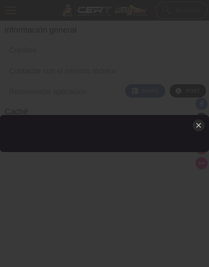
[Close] (199, 125)
